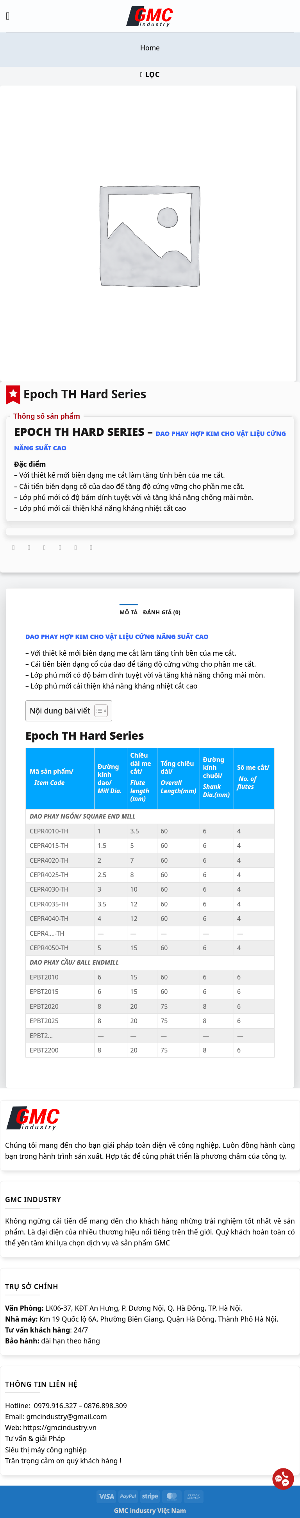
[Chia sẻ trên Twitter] (45, 548)
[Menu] (11, 16)
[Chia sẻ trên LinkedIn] (91, 548)
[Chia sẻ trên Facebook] (29, 548)
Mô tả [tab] (129, 612)
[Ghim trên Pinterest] (76, 548)
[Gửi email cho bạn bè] (60, 548)
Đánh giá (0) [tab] (161, 612)
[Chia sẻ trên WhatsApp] (14, 548)
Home (150, 47)
